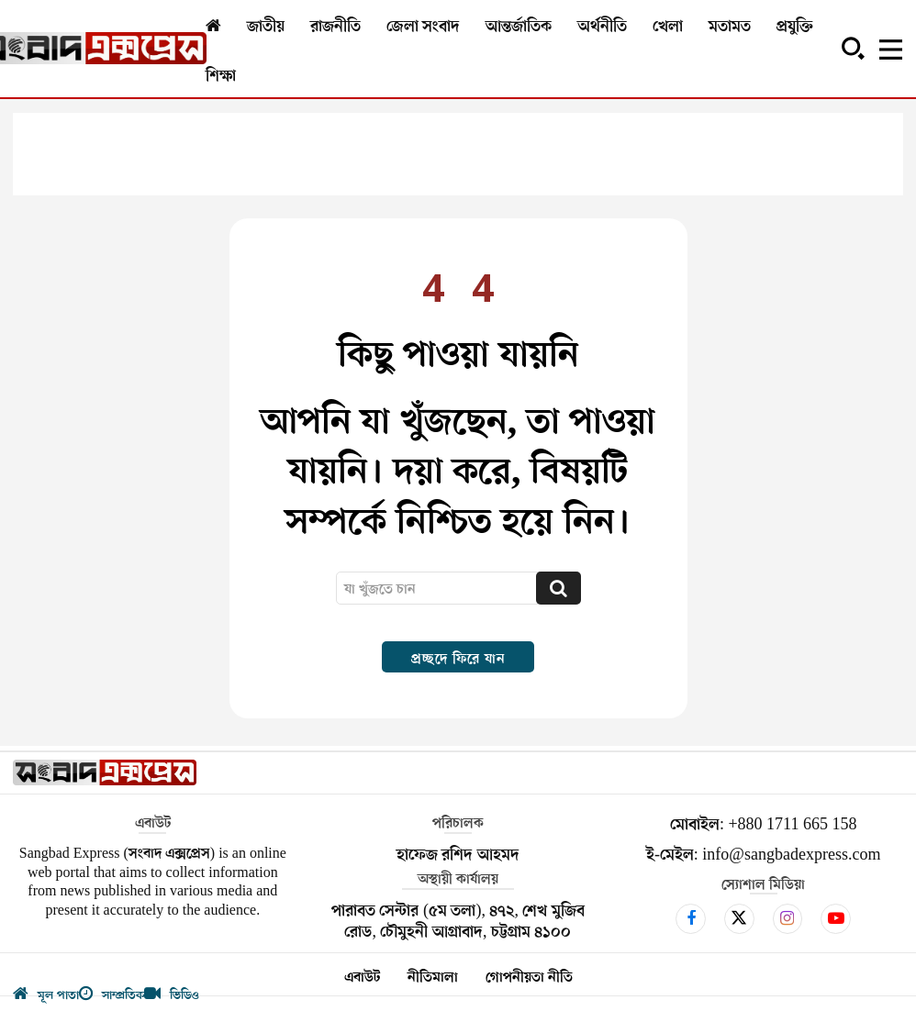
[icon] (691, 918)
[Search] (558, 588)
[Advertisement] (458, 154)
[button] (853, 48)
